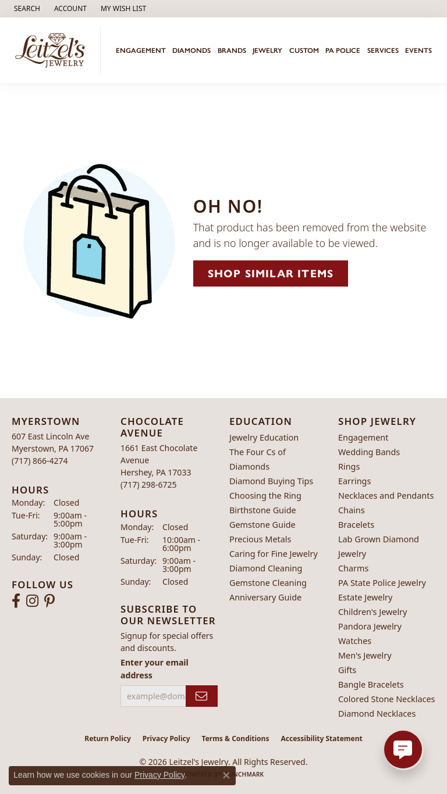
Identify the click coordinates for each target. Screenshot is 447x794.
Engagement (141, 51)
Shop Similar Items (271, 273)
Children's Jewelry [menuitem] (372, 611)
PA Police (342, 51)
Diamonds (191, 51)
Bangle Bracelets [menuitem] (371, 684)
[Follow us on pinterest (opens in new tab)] (49, 601)
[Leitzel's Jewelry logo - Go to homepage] (53, 50)
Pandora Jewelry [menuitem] (370, 626)
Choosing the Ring (265, 495)
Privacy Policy (166, 738)
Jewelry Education (264, 437)
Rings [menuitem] (349, 466)
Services (383, 51)
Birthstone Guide (262, 510)
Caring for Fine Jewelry (273, 553)
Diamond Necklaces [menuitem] (377, 713)
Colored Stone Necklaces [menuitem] (386, 698)
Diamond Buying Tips (271, 481)
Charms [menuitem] (353, 568)
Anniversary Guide (265, 597)
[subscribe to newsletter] (202, 696)
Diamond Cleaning (265, 568)
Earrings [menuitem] (354, 481)
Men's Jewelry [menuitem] (365, 655)
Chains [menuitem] (351, 510)
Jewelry (267, 51)
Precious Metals (260, 539)
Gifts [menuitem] (347, 669)
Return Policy (107, 738)
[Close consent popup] (226, 775)
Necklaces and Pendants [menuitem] (386, 495)
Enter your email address (154, 668)
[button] (26, 8)
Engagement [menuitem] (363, 437)
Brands (232, 51)
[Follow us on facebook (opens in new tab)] (16, 601)
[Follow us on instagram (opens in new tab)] (32, 601)
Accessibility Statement (321, 738)
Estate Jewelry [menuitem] (365, 597)
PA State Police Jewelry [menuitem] (382, 582)
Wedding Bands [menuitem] (369, 451)
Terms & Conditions (235, 738)
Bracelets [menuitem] (356, 524)
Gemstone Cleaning (268, 582)
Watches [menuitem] (354, 640)
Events (418, 51)
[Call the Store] (40, 460)
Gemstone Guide (262, 524)
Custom (304, 51)
